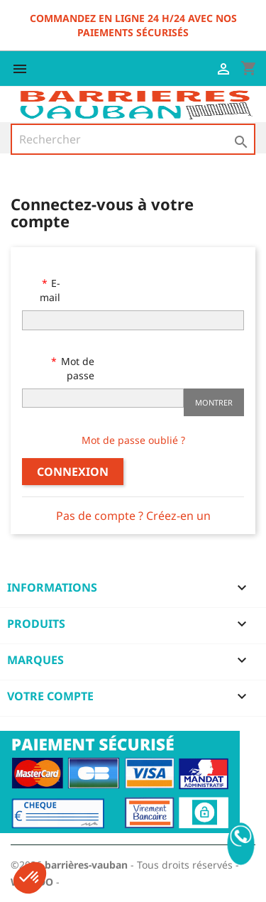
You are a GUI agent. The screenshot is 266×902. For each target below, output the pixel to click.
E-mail (50, 290)
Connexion (73, 471)
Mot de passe (76, 368)
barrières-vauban (86, 864)
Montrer (214, 402)
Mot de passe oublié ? (133, 440)
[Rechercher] (133, 139)
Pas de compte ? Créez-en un (133, 515)
